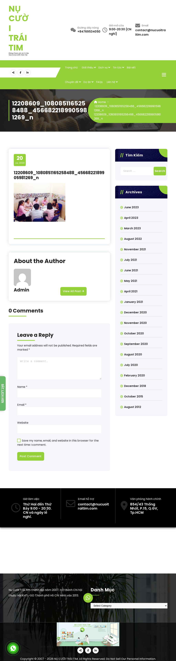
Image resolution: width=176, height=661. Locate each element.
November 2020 (135, 323)
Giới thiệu (87, 67)
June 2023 (131, 207)
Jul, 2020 (20, 160)
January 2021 (133, 302)
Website (22, 423)
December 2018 (135, 386)
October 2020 (134, 333)
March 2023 (132, 228)
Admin (21, 290)
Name (22, 387)
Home (100, 102)
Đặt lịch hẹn (2, 393)
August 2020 (133, 354)
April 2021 (131, 291)
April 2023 (131, 218)
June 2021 (131, 270)
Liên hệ (111, 82)
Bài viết (131, 67)
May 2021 (130, 281)
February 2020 (134, 375)
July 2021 (130, 260)
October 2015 (133, 396)
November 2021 (135, 249)
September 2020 (136, 344)
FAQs (99, 82)
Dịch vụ (103, 67)
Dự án (87, 82)
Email (21, 405)
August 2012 (132, 407)
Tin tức (117, 67)
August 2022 (133, 239)
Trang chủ (71, 67)
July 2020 (131, 365)
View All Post (73, 291)
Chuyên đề (71, 82)
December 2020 (135, 312)
